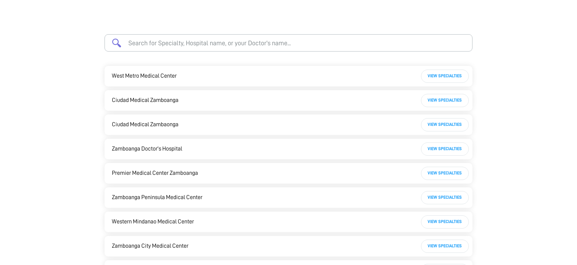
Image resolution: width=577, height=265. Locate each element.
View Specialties (445, 76)
